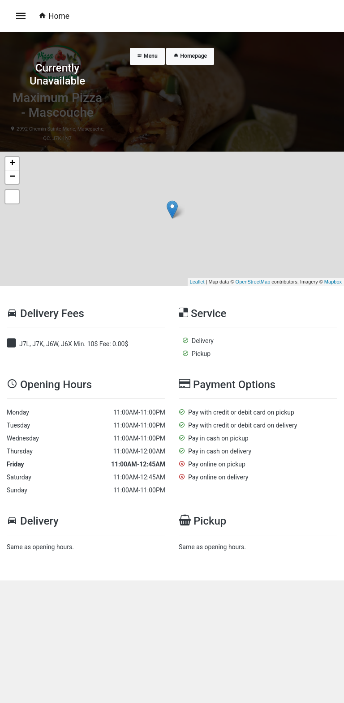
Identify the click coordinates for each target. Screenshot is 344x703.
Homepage (190, 56)
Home (54, 16)
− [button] (12, 177)
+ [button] (12, 163)
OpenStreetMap (253, 281)
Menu (147, 56)
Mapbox (333, 281)
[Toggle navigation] (21, 16)
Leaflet (197, 281)
